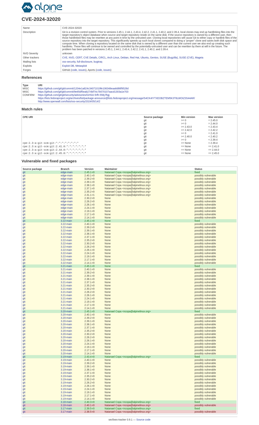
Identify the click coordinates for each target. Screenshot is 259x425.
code (74, 69)
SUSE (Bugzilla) (169, 57)
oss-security (69, 61)
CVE (64, 57)
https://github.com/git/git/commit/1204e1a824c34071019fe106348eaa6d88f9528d (83, 88)
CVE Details (90, 57)
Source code (143, 421)
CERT (79, 57)
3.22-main (66, 222)
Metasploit (81, 65)
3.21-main (66, 267)
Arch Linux (113, 57)
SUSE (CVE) (186, 57)
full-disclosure (84, 61)
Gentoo (154, 57)
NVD (71, 57)
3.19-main (66, 358)
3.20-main (66, 312)
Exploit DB (68, 65)
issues (82, 69)
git (24, 173)
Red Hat (134, 57)
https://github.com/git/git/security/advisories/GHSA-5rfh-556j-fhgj (74, 94)
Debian (124, 57)
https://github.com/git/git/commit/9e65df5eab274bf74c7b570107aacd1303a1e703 (83, 91)
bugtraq (98, 61)
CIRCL (102, 57)
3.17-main (66, 409)
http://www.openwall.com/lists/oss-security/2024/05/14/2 (69, 101)
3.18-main (66, 403)
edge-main (67, 173)
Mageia (199, 57)
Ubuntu (145, 57)
